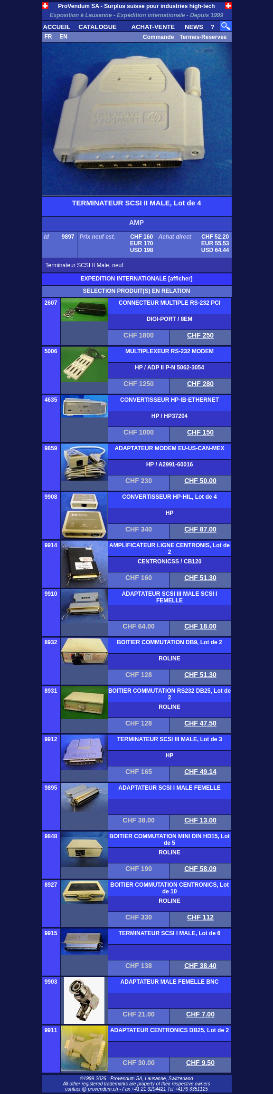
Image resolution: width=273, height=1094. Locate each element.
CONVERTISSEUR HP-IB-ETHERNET (169, 400)
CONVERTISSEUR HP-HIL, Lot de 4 (169, 497)
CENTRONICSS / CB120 (170, 561)
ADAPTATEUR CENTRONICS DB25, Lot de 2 (169, 1030)
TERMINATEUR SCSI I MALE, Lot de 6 (169, 933)
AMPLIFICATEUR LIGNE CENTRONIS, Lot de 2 (169, 548)
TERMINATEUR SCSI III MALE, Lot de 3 (169, 739)
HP (170, 513)
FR (48, 36)
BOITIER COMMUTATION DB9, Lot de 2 (169, 642)
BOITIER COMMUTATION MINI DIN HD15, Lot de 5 (169, 839)
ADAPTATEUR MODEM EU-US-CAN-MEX (170, 448)
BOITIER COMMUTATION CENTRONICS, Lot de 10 (169, 888)
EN (63, 36)
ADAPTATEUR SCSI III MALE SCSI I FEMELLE (169, 597)
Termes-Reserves (202, 37)
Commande (158, 37)
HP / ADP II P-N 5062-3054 (169, 367)
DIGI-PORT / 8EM (170, 319)
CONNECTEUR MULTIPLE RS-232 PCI (169, 303)
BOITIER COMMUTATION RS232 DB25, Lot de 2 (169, 694)
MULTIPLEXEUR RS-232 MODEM (169, 351)
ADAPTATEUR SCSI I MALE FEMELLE (169, 787)
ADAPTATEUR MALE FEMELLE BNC (170, 981)
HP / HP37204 (169, 416)
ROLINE (169, 658)
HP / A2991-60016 (169, 464)
